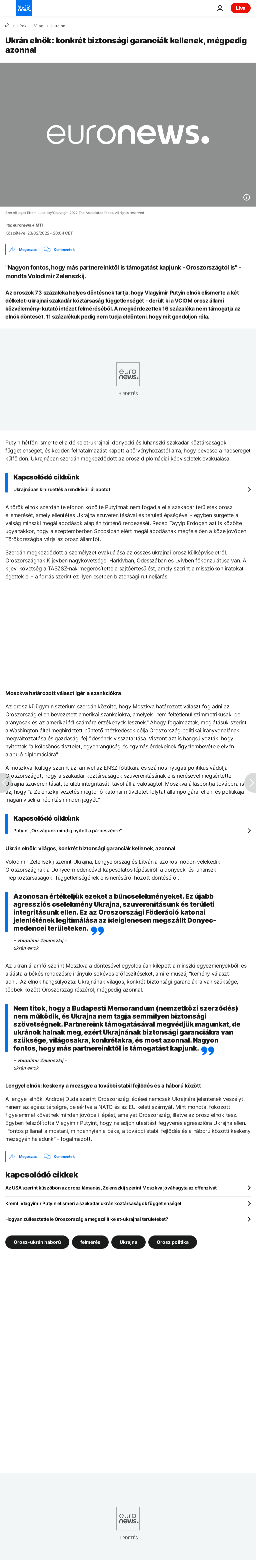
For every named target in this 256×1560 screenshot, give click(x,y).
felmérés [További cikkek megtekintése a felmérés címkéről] (90, 1242)
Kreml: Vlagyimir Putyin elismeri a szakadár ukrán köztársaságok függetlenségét (93, 1203)
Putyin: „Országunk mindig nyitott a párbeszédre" (67, 830)
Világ (38, 26)
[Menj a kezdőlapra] (24, 8)
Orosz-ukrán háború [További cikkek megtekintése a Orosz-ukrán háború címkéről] (37, 1242)
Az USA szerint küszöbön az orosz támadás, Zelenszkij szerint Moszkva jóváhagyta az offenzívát (111, 1187)
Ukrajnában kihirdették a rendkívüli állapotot (61, 489)
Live (240, 8)
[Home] (7, 25)
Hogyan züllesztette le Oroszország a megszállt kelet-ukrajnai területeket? (86, 1219)
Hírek (22, 26)
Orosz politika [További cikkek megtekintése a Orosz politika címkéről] (173, 1242)
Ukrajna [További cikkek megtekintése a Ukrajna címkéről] (128, 1242)
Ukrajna (58, 26)
